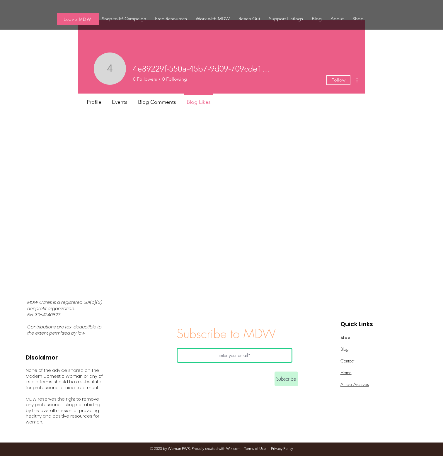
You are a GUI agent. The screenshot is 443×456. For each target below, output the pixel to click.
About (346, 338)
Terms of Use (255, 448)
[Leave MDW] (78, 19)
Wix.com (233, 448)
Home (346, 373)
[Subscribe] (286, 379)
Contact (347, 361)
